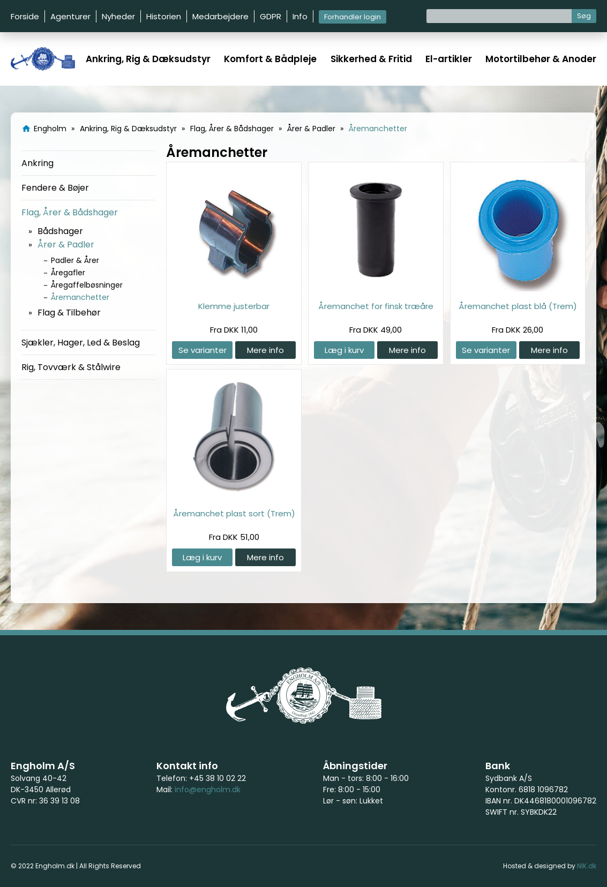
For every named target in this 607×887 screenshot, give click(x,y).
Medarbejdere (220, 16)
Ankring (37, 163)
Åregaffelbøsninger (87, 285)
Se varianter (202, 350)
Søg (584, 16)
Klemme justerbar (233, 306)
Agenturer (70, 16)
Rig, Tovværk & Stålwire (71, 367)
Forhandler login (352, 17)
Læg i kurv (344, 350)
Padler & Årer (75, 260)
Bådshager (60, 231)
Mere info (265, 350)
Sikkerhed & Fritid (371, 58)
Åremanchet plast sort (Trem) (234, 513)
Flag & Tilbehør (69, 312)
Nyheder (118, 16)
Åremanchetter (80, 297)
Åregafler (68, 272)
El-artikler (448, 58)
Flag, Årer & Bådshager (69, 212)
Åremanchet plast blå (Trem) (518, 306)
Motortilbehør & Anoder (540, 58)
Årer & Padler (66, 244)
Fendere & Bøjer (55, 188)
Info (300, 16)
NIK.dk (586, 865)
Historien (163, 16)
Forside (25, 16)
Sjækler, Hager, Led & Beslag (80, 342)
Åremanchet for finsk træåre (375, 306)
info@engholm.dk (208, 789)
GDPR (270, 16)
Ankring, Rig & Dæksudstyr (148, 58)
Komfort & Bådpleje (270, 58)
